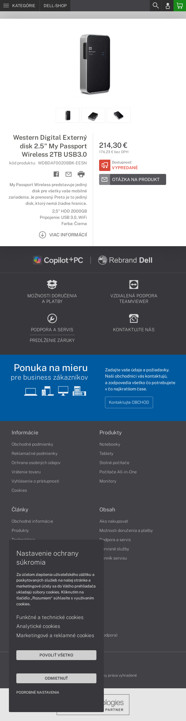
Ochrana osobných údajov (36, 462)
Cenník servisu (113, 558)
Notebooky (109, 444)
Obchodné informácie (32, 521)
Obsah (107, 509)
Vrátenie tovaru (26, 471)
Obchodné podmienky (32, 444)
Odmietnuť (56, 678)
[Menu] (19, 5)
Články (20, 509)
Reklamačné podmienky (35, 453)
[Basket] (180, 5)
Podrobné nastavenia (37, 692)
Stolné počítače (114, 462)
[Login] (168, 5)
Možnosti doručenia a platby (126, 530)
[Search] (155, 5)
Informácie (25, 432)
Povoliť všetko (56, 655)
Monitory (107, 481)
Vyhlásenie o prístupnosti (35, 481)
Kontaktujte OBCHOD (129, 402)
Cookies (19, 490)
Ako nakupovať (113, 521)
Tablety (106, 453)
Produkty (110, 432)
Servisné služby (114, 548)
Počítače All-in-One (118, 471)
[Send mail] (68, 174)
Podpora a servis (115, 539)
